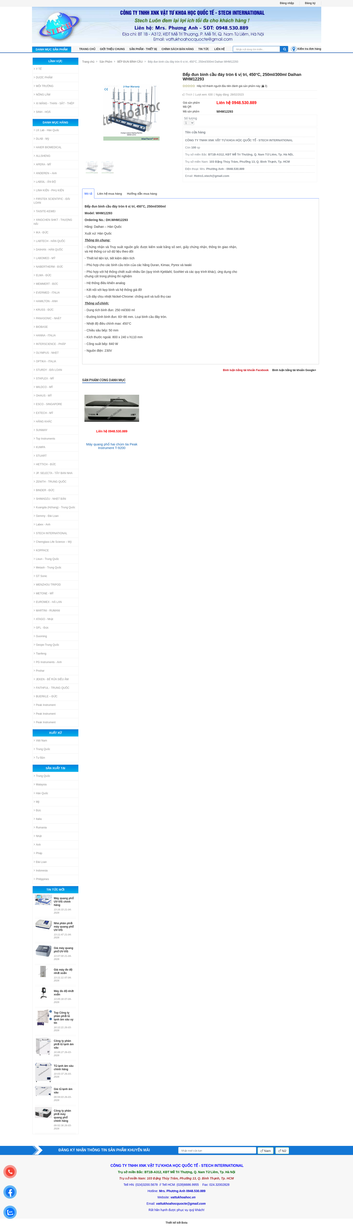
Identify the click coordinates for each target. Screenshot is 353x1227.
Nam (265, 1151)
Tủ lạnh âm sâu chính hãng (63, 1067)
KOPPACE (41, 550)
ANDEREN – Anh (45, 173)
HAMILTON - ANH (46, 301)
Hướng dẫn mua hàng (142, 193)
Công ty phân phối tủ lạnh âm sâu (64, 1044)
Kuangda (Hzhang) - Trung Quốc (54, 507)
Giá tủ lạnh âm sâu (63, 1091)
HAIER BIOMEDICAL (48, 147)
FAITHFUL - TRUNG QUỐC (51, 687)
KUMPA (39, 447)
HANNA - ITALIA (45, 335)
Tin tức (204, 49)
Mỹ (37, 801)
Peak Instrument (45, 705)
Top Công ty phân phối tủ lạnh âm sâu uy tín (63, 1017)
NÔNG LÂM (42, 94)
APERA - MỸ (42, 164)
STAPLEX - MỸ (44, 378)
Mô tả (88, 193)
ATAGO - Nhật (43, 619)
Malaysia (40, 784)
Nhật (38, 836)
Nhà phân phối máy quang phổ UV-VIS (64, 927)
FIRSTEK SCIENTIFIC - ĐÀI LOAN (52, 200)
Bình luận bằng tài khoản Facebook (246, 370)
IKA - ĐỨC (41, 232)
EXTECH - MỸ (43, 413)
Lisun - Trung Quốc (46, 559)
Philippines (41, 879)
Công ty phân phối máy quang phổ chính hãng (62, 1115)
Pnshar (39, 670)
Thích (187, 94)
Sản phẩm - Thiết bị (143, 49)
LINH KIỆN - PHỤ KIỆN (49, 190)
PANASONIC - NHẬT (47, 318)
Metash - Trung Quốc (47, 567)
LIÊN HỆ (219, 49)
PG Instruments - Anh (48, 662)
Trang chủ (88, 61)
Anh (37, 844)
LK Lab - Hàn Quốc (46, 130)
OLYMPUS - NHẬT (46, 352)
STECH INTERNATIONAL (50, 533)
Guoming (40, 636)
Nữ (282, 1151)
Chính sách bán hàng (178, 49)
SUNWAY (41, 430)
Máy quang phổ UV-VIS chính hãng (64, 902)
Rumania (40, 827)
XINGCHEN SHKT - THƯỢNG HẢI (53, 221)
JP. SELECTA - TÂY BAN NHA (53, 473)
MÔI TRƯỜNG (44, 86)
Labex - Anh (42, 524)
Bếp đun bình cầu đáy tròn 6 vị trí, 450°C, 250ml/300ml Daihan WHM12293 (193, 61)
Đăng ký (310, 3)
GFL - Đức (41, 627)
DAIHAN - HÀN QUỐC (48, 249)
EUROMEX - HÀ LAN (48, 602)
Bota (184, 1222)
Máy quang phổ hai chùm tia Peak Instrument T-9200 (111, 446)
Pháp (38, 853)
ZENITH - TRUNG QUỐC (50, 481)
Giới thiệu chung (112, 49)
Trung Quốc (42, 749)
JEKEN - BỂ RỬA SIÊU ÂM (51, 679)
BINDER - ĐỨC (44, 490)
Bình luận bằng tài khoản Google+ (294, 370)
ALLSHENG (42, 155)
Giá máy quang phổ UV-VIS (63, 949)
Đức (37, 810)
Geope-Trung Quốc (46, 644)
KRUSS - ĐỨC (44, 309)
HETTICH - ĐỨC (45, 464)
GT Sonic (40, 576)
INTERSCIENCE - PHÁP (50, 344)
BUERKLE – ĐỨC (46, 696)
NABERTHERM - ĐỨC (48, 266)
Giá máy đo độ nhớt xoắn (63, 971)
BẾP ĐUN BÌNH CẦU (130, 61)
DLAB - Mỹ (41, 138)
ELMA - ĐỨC (43, 275)
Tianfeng (40, 653)
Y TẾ (38, 69)
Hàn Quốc (41, 793)
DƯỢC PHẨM (43, 77)
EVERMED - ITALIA (47, 292)
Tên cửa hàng (195, 132)
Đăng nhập (287, 3)
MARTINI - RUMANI (47, 610)
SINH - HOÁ (42, 112)
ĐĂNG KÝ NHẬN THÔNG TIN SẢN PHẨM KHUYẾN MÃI (104, 1150)
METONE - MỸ (44, 593)
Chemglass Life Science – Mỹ (53, 541)
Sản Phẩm (106, 61)
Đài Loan (40, 862)
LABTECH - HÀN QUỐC (49, 241)
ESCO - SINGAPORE (48, 404)
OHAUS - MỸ (43, 395)
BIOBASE (41, 326)
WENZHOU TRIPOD (47, 584)
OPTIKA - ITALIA (45, 361)
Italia (38, 819)
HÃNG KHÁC (43, 421)
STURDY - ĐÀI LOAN (48, 370)
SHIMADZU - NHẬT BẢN (50, 498)
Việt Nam (40, 740)
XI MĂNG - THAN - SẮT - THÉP (54, 103)
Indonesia (41, 870)
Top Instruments (44, 438)
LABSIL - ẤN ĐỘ (45, 181)
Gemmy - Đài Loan (46, 516)
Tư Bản (39, 757)
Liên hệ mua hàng (109, 193)
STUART (40, 455)
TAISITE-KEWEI (45, 211)
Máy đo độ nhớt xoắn (64, 993)
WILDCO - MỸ (43, 387)
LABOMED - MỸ (44, 258)
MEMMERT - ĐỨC (46, 283)
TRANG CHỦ (87, 49)
